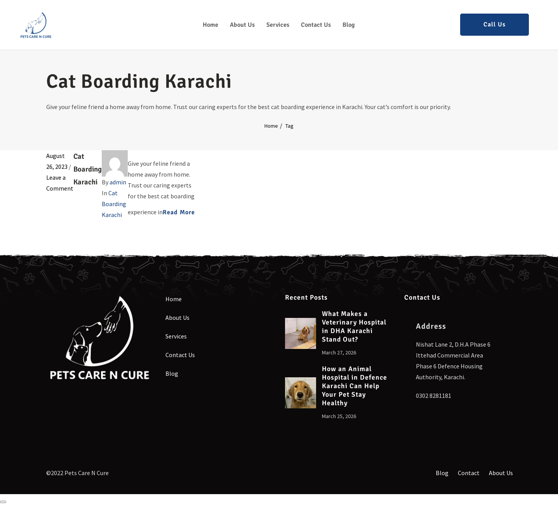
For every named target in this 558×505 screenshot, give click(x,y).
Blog (348, 25)
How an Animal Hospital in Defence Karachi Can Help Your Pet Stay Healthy (354, 386)
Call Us (494, 24)
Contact (469, 473)
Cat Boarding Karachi (87, 169)
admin (118, 182)
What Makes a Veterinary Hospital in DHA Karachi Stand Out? (354, 327)
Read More (179, 212)
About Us (242, 25)
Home (210, 25)
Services (277, 25)
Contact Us (316, 25)
